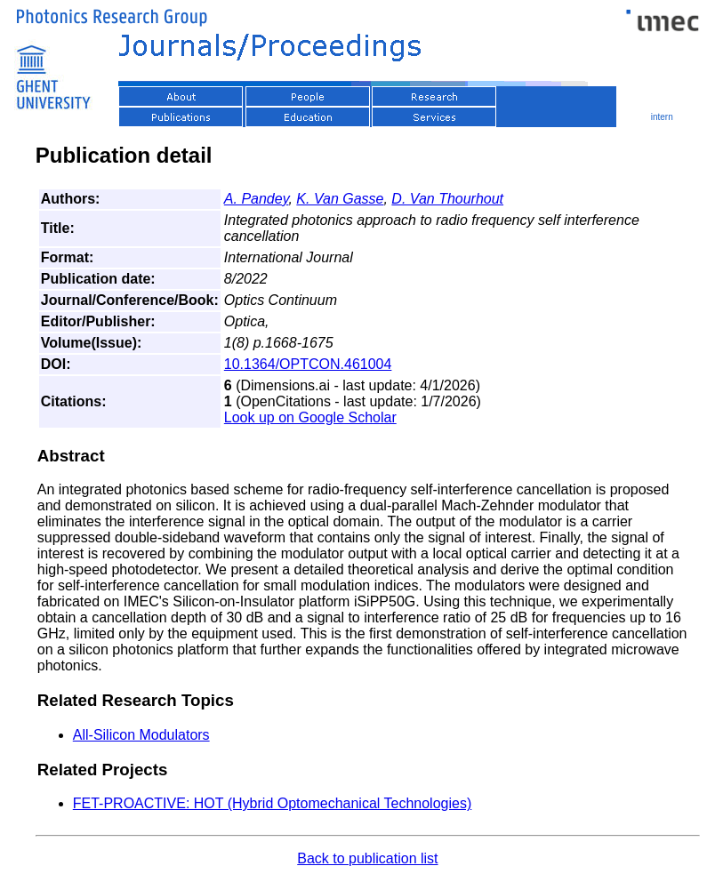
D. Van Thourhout (447, 198)
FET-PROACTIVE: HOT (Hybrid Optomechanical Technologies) (272, 803)
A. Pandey (256, 198)
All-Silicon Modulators (141, 734)
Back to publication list (367, 858)
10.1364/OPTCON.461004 (308, 364)
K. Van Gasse (339, 198)
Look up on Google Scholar (310, 417)
